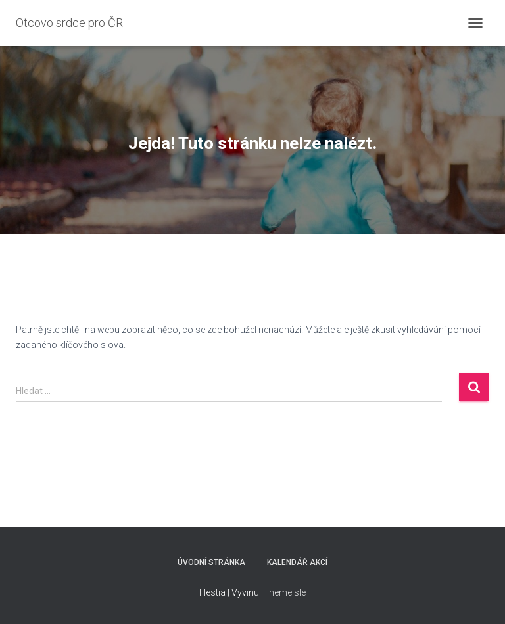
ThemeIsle (284, 592)
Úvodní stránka (211, 562)
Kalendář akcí (297, 562)
